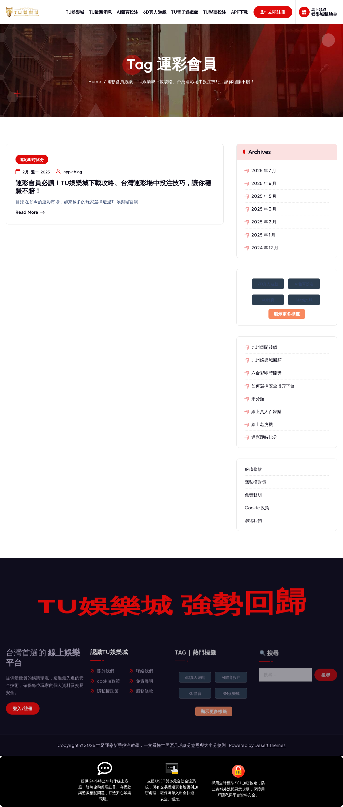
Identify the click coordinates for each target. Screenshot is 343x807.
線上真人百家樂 (266, 411)
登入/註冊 (23, 712)
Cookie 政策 (257, 507)
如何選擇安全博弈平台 (273, 386)
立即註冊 (272, 12)
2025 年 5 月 (264, 196)
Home (94, 81)
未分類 (257, 398)
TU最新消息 (100, 12)
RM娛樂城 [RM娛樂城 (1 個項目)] (304, 299)
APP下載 (239, 12)
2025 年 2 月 (264, 221)
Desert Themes (270, 745)
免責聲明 (253, 495)
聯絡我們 (253, 520)
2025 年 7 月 (263, 170)
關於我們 (105, 674)
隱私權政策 (255, 482)
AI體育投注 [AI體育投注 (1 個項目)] (304, 283)
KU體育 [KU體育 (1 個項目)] (268, 299)
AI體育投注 (127, 12)
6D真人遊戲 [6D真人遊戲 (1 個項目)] (268, 283)
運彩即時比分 (32, 159)
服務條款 (253, 469)
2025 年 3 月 (264, 209)
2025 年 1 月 (263, 235)
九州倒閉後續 (264, 347)
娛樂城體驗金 (324, 14)
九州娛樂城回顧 (266, 360)
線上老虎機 (262, 424)
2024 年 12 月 (264, 247)
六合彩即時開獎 (266, 372)
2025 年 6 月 (264, 183)
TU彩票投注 (214, 12)
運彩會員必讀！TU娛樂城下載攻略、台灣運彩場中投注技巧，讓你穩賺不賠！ (181, 81)
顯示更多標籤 (287, 314)
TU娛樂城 (75, 12)
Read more (26, 212)
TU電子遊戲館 (184, 12)
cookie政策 (108, 684)
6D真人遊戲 (154, 12)
